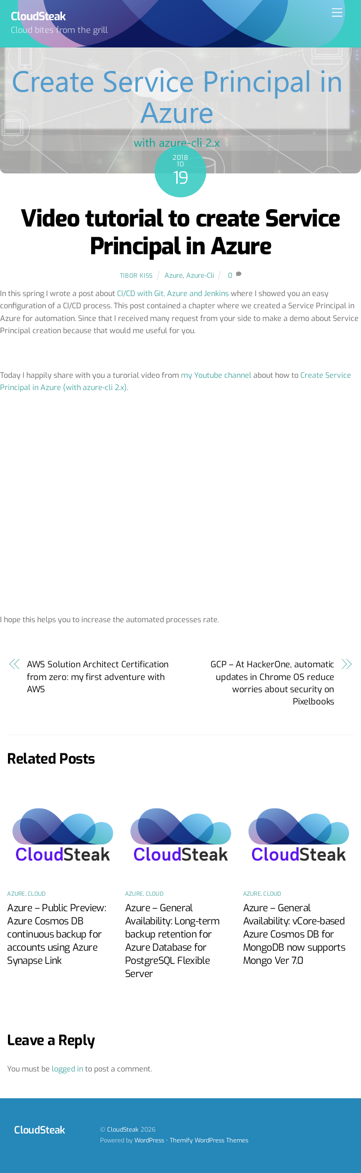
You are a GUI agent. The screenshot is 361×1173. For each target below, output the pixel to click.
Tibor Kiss (136, 276)
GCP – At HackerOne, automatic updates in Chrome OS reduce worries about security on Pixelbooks (272, 683)
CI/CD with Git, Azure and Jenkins (173, 293)
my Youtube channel (216, 375)
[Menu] (337, 13)
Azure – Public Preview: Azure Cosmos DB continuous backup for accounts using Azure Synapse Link (56, 934)
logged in (67, 1069)
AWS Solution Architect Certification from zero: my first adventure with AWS (98, 677)
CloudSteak (123, 1130)
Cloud (37, 894)
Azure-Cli (200, 275)
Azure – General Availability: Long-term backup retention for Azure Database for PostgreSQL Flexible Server (172, 940)
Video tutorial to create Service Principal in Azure (180, 232)
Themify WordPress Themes (209, 1140)
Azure (174, 275)
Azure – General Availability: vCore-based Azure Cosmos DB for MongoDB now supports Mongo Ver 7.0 (294, 934)
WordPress (149, 1140)
